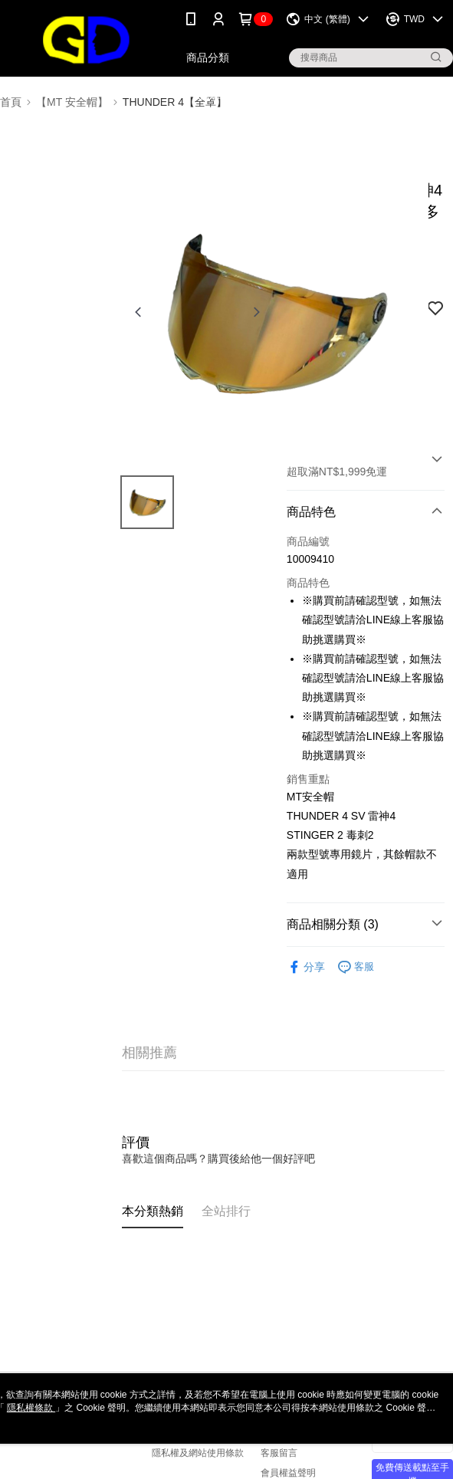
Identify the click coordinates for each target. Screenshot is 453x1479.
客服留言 (279, 1453)
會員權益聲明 (288, 1472)
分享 (306, 967)
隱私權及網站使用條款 (198, 1453)
